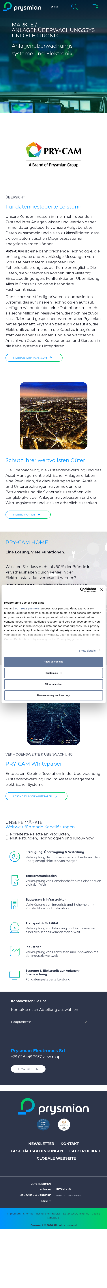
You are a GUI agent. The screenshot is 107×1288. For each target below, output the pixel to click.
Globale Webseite (56, 1158)
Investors (63, 1188)
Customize (54, 673)
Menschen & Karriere (35, 1195)
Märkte (45, 1189)
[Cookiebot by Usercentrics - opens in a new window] (80, 589)
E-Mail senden (28, 1068)
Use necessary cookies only (53, 695)
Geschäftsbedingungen (37, 1151)
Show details (87, 650)
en (52, 6)
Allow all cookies (53, 661)
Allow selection (53, 684)
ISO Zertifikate (85, 1151)
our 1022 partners (27, 608)
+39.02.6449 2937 (26, 1057)
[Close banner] (101, 589)
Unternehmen (41, 1183)
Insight (46, 1200)
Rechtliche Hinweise (48, 1213)
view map (52, 1057)
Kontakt (70, 1144)
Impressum (14, 1213)
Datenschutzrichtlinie (76, 1213)
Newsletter (41, 1144)
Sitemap (28, 1213)
